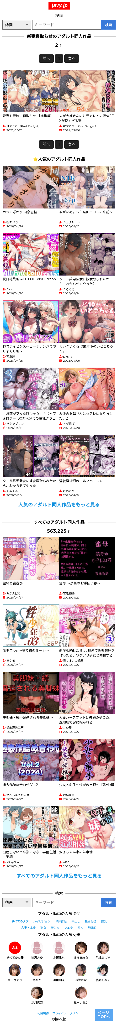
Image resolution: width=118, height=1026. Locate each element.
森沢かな (81, 973)
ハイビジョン (41, 921)
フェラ (68, 927)
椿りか (37, 973)
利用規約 (43, 1013)
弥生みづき (103, 950)
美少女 (55, 927)
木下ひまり (15, 973)
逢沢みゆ (37, 950)
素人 (80, 927)
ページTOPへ (104, 1015)
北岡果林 (59, 950)
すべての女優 (14, 950)
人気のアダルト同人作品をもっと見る (59, 504)
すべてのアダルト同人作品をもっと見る (59, 876)
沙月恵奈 (37, 995)
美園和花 (59, 973)
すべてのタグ (19, 921)
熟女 (43, 927)
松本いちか (81, 995)
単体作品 (61, 921)
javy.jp (60, 5)
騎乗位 (92, 927)
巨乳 (104, 921)
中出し (75, 921)
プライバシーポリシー (66, 1013)
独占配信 (90, 921)
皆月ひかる (103, 973)
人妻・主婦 (28, 927)
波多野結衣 (81, 950)
